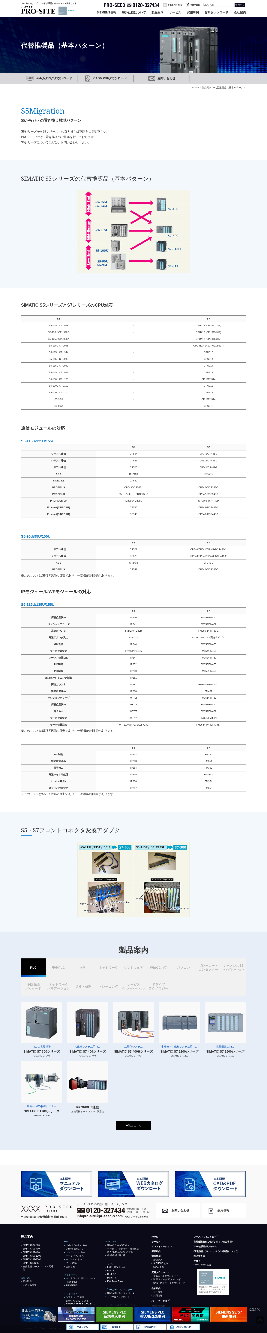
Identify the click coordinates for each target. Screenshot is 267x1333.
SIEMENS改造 (160, 1263)
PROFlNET (71, 1282)
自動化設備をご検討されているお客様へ (214, 1241)
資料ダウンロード (216, 12)
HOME (155, 1236)
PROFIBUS (71, 1285)
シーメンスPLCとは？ (205, 1236)
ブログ (197, 1261)
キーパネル (71, 1263)
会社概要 (157, 1292)
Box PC (111, 1270)
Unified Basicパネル (76, 1248)
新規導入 (157, 1259)
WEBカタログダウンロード (167, 1279)
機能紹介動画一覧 (116, 1255)
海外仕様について (134, 12)
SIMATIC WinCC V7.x (118, 1245)
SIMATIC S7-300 (31, 1245)
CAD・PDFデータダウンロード (169, 1283)
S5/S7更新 (158, 1267)
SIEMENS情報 (106, 12)
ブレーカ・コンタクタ (118, 1296)
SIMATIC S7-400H (32, 1252)
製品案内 (158, 12)
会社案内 (240, 12)
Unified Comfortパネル (77, 1245)
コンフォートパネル (76, 1252)
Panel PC (112, 1277)
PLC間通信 (199, 1256)
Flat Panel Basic (115, 1281)
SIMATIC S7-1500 (32, 1259)
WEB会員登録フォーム (205, 1246)
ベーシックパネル (75, 1256)
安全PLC (27, 1281)
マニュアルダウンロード (165, 1276)
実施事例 (193, 12)
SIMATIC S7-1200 (32, 1256)
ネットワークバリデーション (80, 1278)
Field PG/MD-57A (116, 1267)
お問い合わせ (175, 5)
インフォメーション (162, 1246)
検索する (239, 5)
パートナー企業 (159, 1301)
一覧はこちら (133, 1125)
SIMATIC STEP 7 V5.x (77, 1300)
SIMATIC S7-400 (31, 1248)
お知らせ (70, 1266)
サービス (175, 12)
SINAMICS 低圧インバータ (120, 1293)
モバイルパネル (74, 1259)
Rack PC (111, 1274)
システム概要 (29, 1285)
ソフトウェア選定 (75, 1297)
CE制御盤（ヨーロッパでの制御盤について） (216, 1251)
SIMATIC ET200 (31, 1263)
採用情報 (195, 5)
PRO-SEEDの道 (203, 1264)
